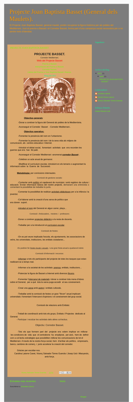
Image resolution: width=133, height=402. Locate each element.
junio (102, 76)
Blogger (84, 397)
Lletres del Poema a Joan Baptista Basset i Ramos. (50, 72)
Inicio (62, 381)
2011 (100, 73)
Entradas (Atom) (27, 386)
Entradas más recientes (23, 381)
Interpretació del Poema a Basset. (49, 67)
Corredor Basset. (49, 69)
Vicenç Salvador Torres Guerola (110, 101)
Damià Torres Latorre (106, 97)
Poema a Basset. (49, 64)
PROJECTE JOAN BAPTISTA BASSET (29, 48)
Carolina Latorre (104, 93)
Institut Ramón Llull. (103, 111)
